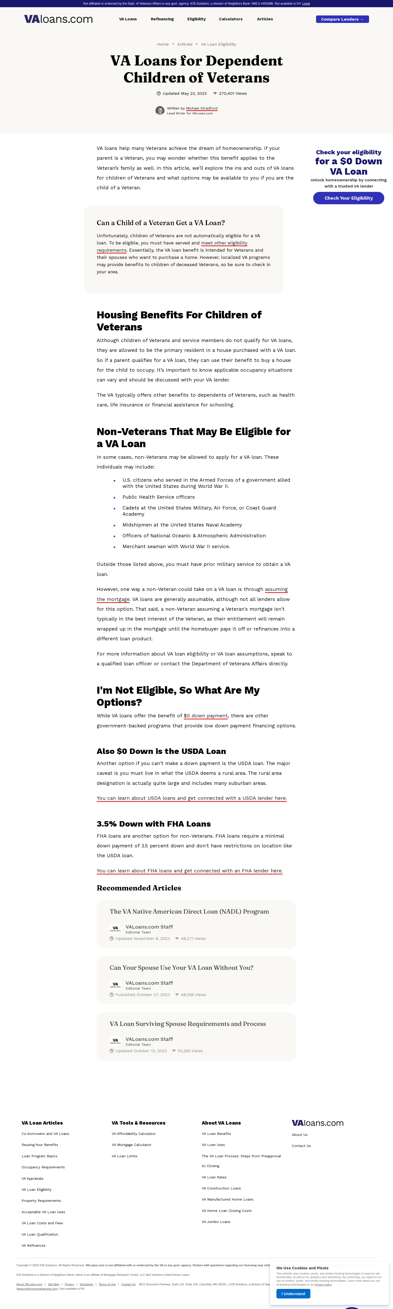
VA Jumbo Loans (216, 1222)
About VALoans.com (29, 1284)
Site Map (53, 1284)
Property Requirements (41, 1201)
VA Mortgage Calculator (131, 1145)
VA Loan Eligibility (218, 44)
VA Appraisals (32, 1178)
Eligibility (196, 19)
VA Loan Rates (214, 1177)
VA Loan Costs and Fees (42, 1223)
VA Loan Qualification (40, 1234)
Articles (265, 19)
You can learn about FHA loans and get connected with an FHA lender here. (190, 871)
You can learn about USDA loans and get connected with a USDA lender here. (192, 798)
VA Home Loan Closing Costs (227, 1211)
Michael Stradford (201, 108)
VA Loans (128, 19)
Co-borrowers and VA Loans (45, 1134)
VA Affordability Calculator (134, 1134)
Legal (306, 3)
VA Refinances (34, 1245)
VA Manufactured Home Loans (228, 1199)
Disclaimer (86, 1284)
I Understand (293, 1293)
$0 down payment (206, 716)
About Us (300, 1135)
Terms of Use (107, 1284)
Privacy (69, 1284)
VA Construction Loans (221, 1188)
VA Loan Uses (213, 1145)
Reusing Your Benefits (40, 1145)
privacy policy (323, 1284)
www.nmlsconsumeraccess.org (37, 1288)
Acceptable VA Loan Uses (43, 1212)
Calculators (231, 19)
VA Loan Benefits (216, 1134)
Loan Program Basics (39, 1156)
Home (163, 44)
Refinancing (162, 19)
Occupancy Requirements (43, 1167)
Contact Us (301, 1146)
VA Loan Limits (124, 1156)
